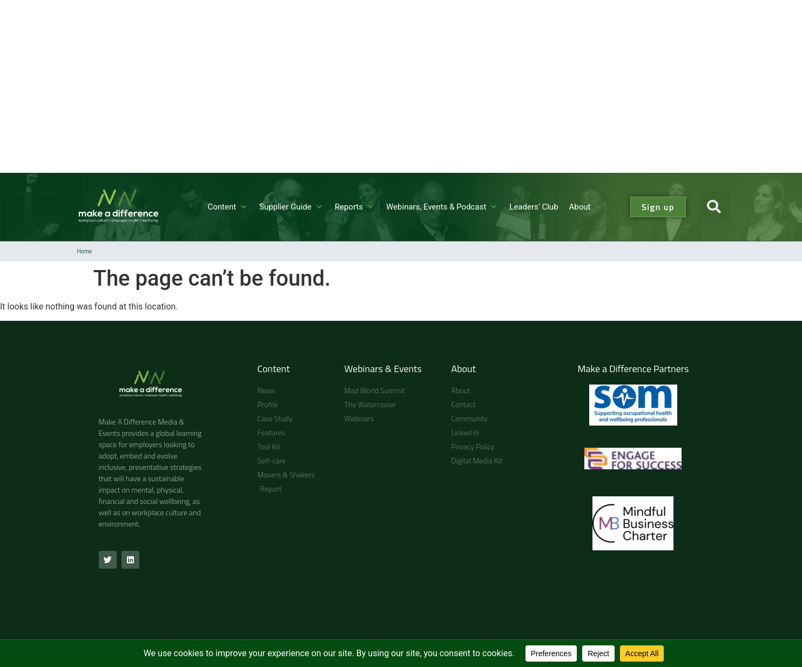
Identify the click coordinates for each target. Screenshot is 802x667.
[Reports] (355, 207)
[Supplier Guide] (291, 207)
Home (84, 251)
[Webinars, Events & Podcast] (442, 207)
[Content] (228, 207)
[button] (714, 207)
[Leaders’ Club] (533, 207)
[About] (586, 207)
